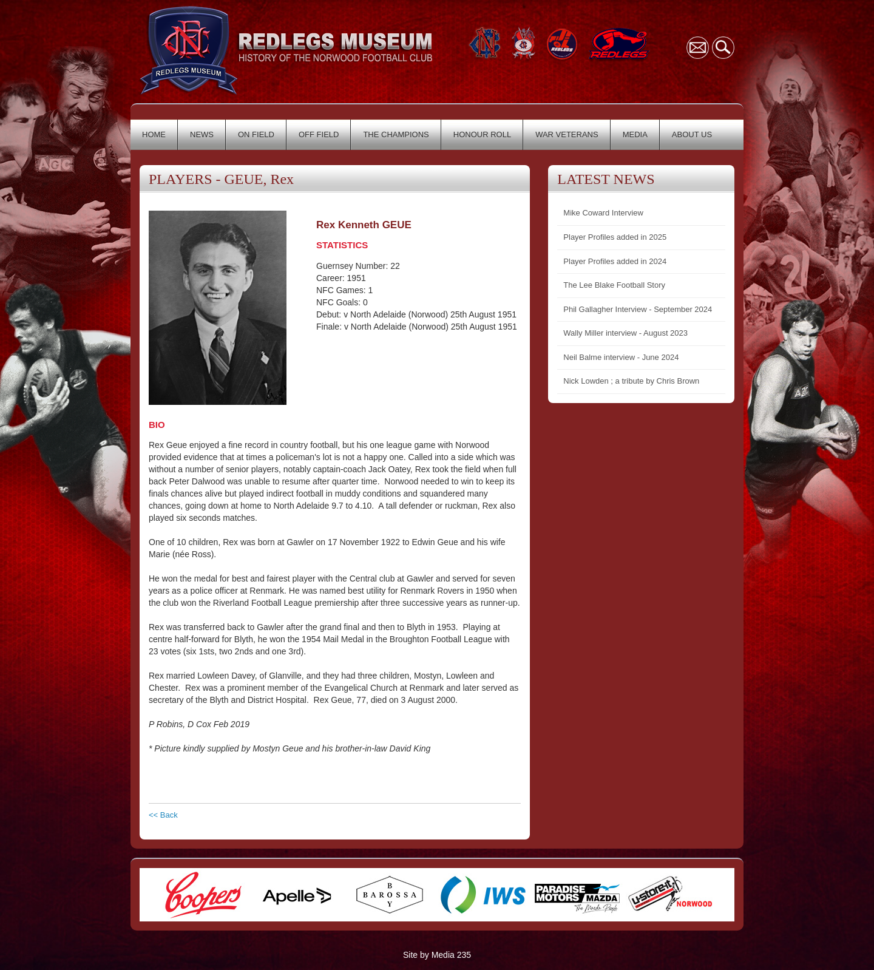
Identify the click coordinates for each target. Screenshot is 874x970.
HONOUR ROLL (482, 134)
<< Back (163, 814)
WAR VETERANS (566, 134)
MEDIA (635, 134)
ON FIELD (256, 134)
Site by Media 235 (437, 955)
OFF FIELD (319, 134)
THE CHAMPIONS (396, 134)
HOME (154, 134)
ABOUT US (692, 134)
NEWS (202, 134)
